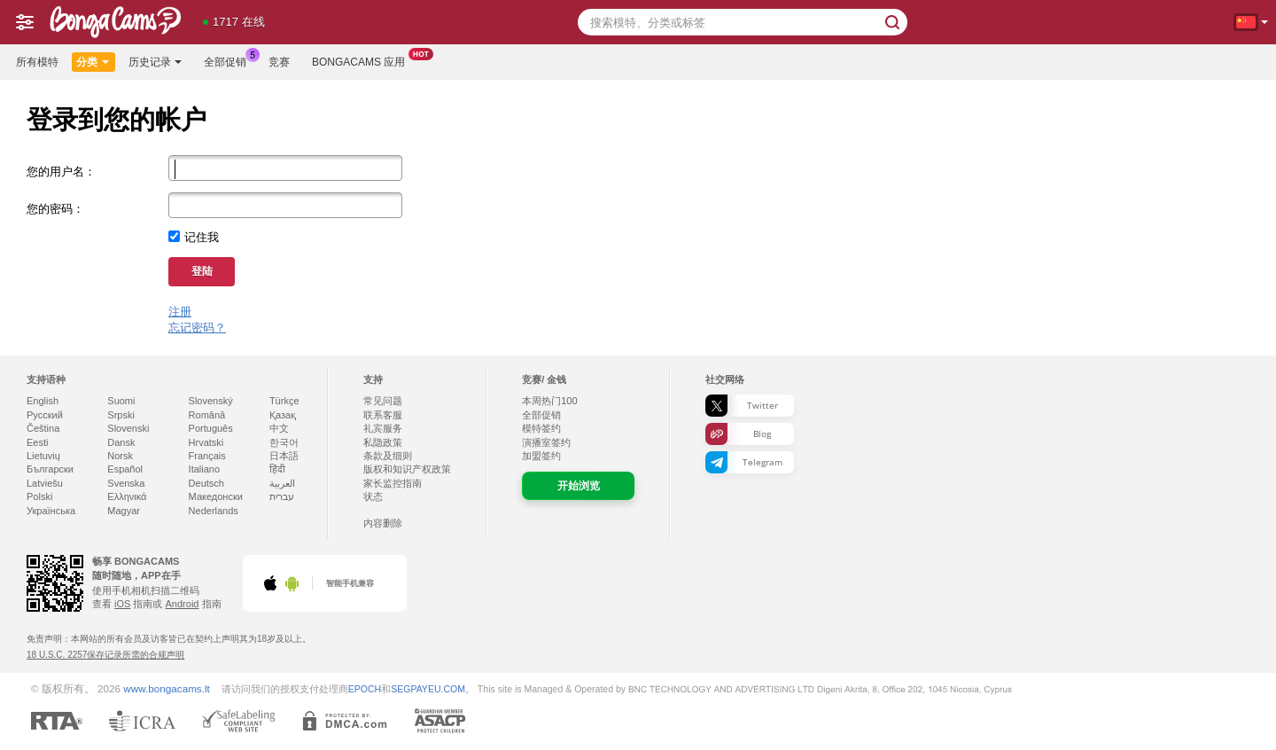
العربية (282, 483)
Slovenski (128, 428)
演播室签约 (546, 442)
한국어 (284, 442)
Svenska (125, 483)
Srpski (121, 415)
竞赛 (279, 62)
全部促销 (229, 60)
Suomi (121, 400)
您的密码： (55, 208)
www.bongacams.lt (166, 688)
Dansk (121, 442)
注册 (179, 311)
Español (125, 469)
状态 (373, 496)
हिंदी (277, 469)
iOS (122, 603)
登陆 (202, 271)
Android (182, 603)
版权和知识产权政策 (407, 469)
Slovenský (211, 400)
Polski (39, 496)
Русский (45, 415)
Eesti (37, 442)
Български (50, 469)
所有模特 (37, 62)
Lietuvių (43, 455)
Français (207, 455)
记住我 (201, 237)
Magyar (123, 510)
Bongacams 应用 (363, 60)
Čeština (43, 428)
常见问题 (382, 400)
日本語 (284, 455)
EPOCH (364, 689)
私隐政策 (382, 442)
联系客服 (382, 415)
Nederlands (213, 510)
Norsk (120, 455)
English (42, 400)
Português (211, 428)
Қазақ (282, 415)
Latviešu (45, 483)
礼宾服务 (382, 428)
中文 (279, 428)
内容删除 (382, 523)
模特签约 (541, 428)
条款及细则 (387, 455)
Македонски (216, 496)
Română (207, 415)
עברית (281, 496)
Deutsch (206, 483)
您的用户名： (61, 171)
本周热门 (549, 400)
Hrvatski (206, 442)
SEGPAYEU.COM (428, 689)
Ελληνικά (126, 496)
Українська (51, 510)
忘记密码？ (197, 327)
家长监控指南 (392, 483)
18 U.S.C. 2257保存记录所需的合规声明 (105, 655)
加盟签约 (541, 455)
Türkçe (284, 400)
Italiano (204, 469)
